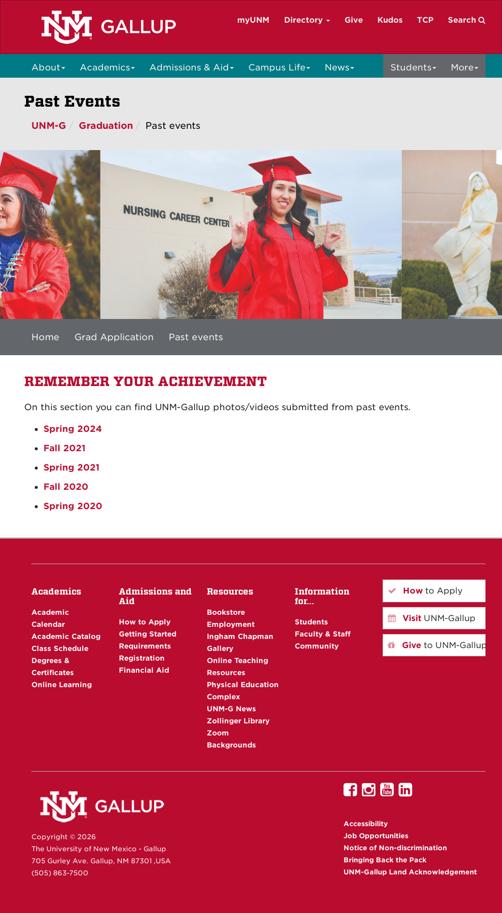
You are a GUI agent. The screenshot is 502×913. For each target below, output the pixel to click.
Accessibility (366, 824)
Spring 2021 (71, 467)
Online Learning (61, 684)
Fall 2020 (65, 487)
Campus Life (279, 67)
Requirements (145, 646)
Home (45, 337)
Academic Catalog (65, 636)
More (464, 67)
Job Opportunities (376, 836)
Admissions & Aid (191, 67)
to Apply (425, 590)
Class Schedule (59, 648)
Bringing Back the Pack (385, 860)
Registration (142, 658)
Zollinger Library (238, 721)
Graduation (106, 125)
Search (467, 20)
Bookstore (226, 612)
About (48, 67)
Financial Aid (144, 670)
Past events (196, 337)
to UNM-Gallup (437, 645)
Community (317, 646)
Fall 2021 (64, 448)
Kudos (389, 20)
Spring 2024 (72, 429)
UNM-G (48, 125)
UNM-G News (231, 709)
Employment (231, 624)
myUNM (253, 20)
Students (413, 67)
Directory (307, 20)
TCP (425, 20)
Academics (107, 67)
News (339, 67)
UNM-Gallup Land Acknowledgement (410, 872)
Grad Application (114, 337)
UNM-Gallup (431, 618)
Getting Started (147, 634)
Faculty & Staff (323, 634)
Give (353, 20)
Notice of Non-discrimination (395, 848)
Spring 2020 (72, 506)
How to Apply (145, 622)
